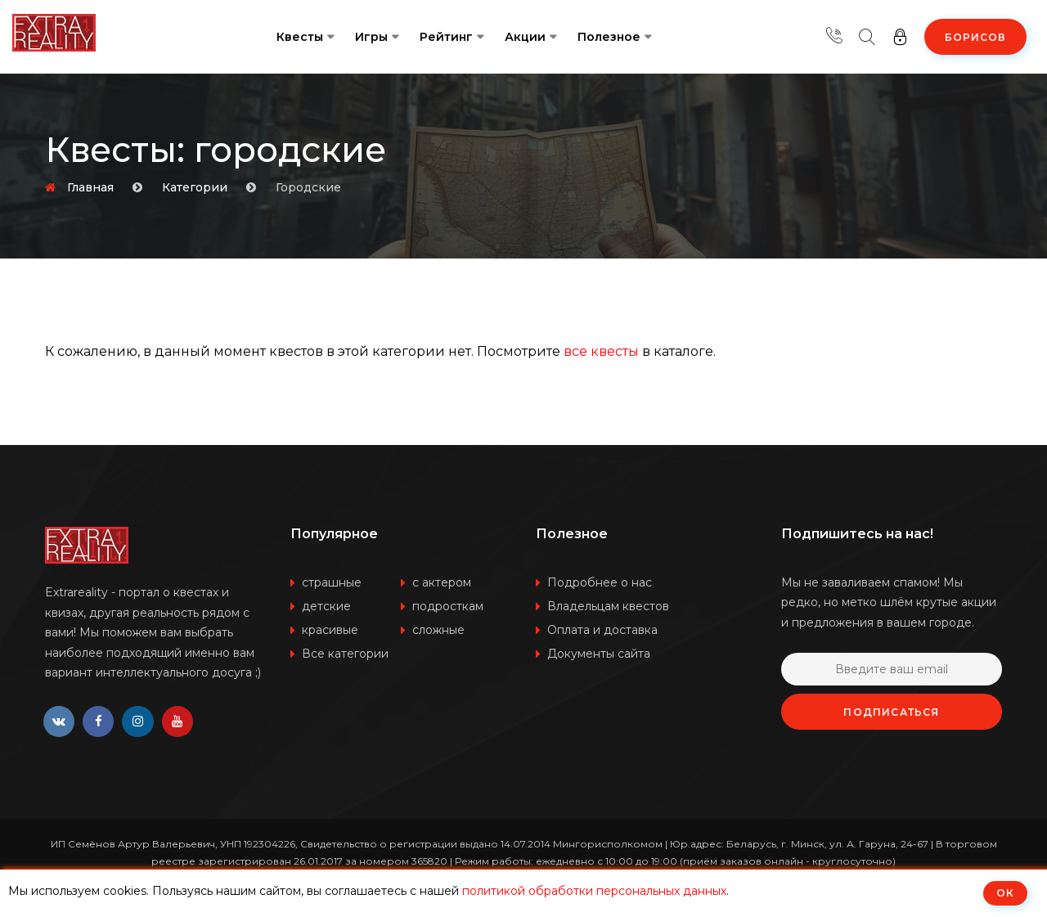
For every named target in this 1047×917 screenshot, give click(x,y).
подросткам (447, 606)
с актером (441, 582)
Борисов (975, 37)
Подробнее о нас (599, 582)
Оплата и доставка (602, 630)
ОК (1005, 893)
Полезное (608, 36)
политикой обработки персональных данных (594, 890)
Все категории (345, 653)
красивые (330, 630)
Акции (525, 36)
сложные (438, 630)
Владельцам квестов (608, 606)
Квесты (299, 36)
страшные (332, 582)
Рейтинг (446, 36)
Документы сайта (598, 653)
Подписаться (891, 712)
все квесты (601, 351)
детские (326, 606)
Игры (371, 36)
